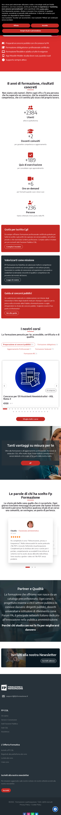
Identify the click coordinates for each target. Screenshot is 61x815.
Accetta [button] (45, 25)
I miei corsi (5, 762)
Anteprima (51, 390)
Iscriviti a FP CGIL (7, 750)
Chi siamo (4, 716)
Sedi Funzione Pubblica (9, 724)
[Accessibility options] (55, 809)
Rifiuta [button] (16, 25)
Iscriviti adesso (48, 661)
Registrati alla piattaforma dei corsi (14, 754)
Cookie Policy (36, 805)
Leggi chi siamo (12, 280)
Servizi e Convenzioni (9, 720)
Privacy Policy (25, 805)
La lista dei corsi (7, 758)
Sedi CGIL (4, 728)
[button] (5, 408)
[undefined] (4, 386)
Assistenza (5, 732)
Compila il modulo (13, 247)
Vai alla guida (11, 313)
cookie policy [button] (44, 9)
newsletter (10, 784)
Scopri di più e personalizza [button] (30, 31)
